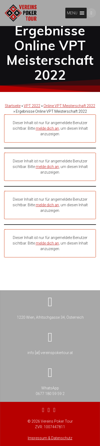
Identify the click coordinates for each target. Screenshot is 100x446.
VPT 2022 (32, 114)
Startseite (13, 114)
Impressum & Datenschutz (50, 438)
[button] (72, 13)
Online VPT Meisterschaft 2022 (69, 114)
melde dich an (47, 136)
